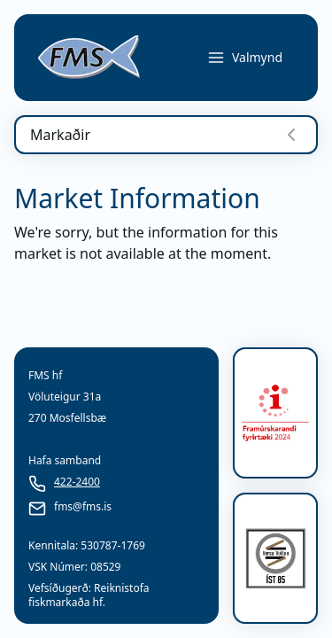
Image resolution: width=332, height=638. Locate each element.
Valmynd (244, 57)
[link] (88, 57)
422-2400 (77, 482)
